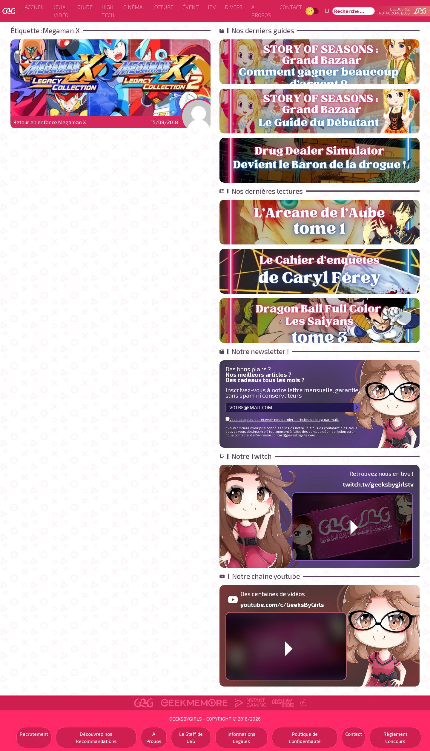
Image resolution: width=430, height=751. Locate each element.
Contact (291, 7)
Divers (233, 7)
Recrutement (34, 734)
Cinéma (132, 7)
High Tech (108, 11)
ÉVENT (190, 7)
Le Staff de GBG (191, 737)
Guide (85, 7)
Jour (310, 11)
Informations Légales (241, 737)
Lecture (162, 7)
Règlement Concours (395, 737)
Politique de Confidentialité (305, 737)
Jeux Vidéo (61, 11)
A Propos (261, 11)
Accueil (35, 7)
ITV (212, 7)
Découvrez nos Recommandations (96, 737)
